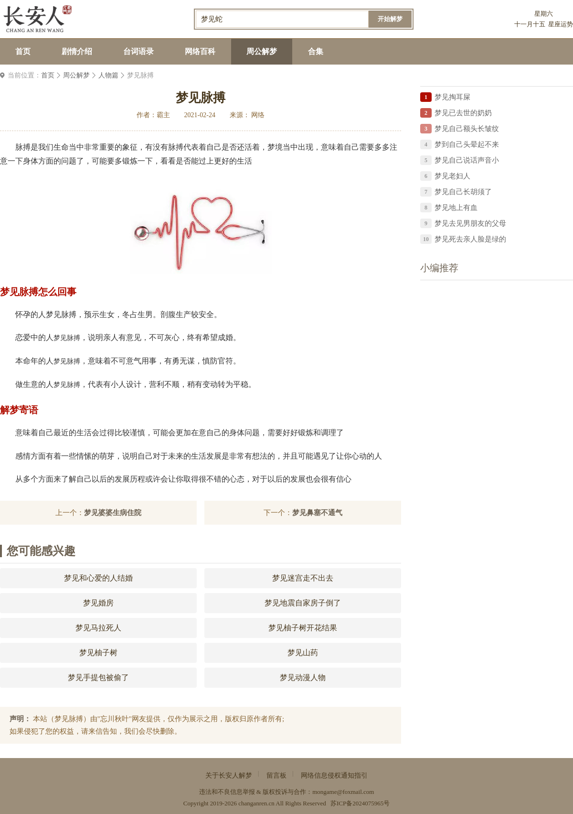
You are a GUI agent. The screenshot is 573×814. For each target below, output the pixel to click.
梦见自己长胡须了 (463, 192)
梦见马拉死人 (98, 628)
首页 (23, 51)
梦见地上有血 (456, 207)
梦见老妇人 (452, 176)
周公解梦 (261, 51)
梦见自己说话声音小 (467, 160)
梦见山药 (302, 653)
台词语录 (138, 51)
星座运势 (560, 24)
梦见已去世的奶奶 (463, 113)
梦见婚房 (98, 603)
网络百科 (200, 51)
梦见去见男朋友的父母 (470, 223)
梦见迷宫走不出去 (302, 578)
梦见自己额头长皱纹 (467, 128)
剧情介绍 (77, 51)
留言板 (276, 775)
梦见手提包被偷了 (98, 677)
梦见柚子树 (98, 653)
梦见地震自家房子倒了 (303, 603)
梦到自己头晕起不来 (467, 144)
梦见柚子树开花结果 (302, 628)
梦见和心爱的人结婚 (98, 578)
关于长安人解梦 (228, 775)
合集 (315, 51)
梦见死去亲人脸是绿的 (470, 239)
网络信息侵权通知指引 (334, 775)
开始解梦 (390, 18)
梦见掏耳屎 (452, 97)
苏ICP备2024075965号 (360, 803)
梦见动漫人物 (303, 677)
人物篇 (108, 75)
